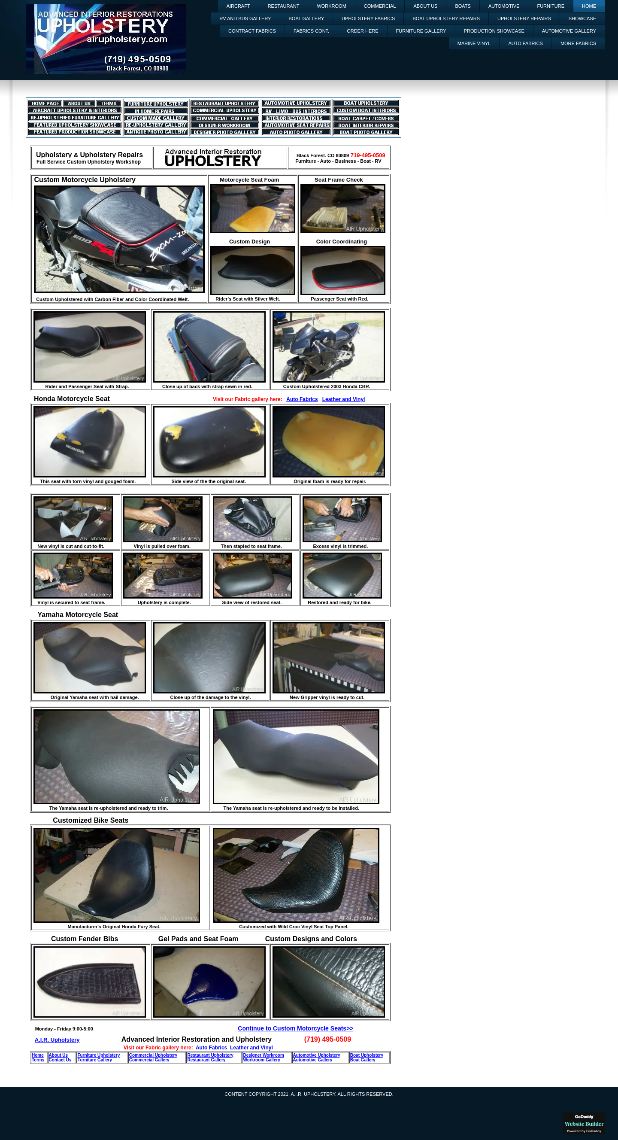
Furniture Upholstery (98, 1055)
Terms (38, 1060)
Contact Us (60, 1060)
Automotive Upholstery (316, 1055)
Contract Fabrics (252, 30)
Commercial (380, 6)
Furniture (550, 6)
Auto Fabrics (525, 43)
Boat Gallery (306, 18)
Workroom (331, 6)
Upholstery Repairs (524, 18)
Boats (462, 6)
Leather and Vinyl (343, 399)
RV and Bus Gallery (245, 18)
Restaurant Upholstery (210, 1055)
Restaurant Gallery (206, 1060)
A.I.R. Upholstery (57, 1040)
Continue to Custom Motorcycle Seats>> (295, 1028)
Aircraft (238, 6)
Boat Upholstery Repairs (446, 18)
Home (589, 6)
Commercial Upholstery (153, 1055)
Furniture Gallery (421, 30)
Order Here (362, 30)
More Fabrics (578, 43)
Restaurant (284, 6)
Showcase (582, 18)
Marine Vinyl (474, 43)
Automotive (504, 6)
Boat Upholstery (366, 1055)
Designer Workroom (263, 1055)
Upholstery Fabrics (368, 18)
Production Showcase (494, 30)
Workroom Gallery (261, 1060)
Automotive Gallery (569, 30)
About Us (425, 6)
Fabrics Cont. (311, 30)
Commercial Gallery (149, 1060)
